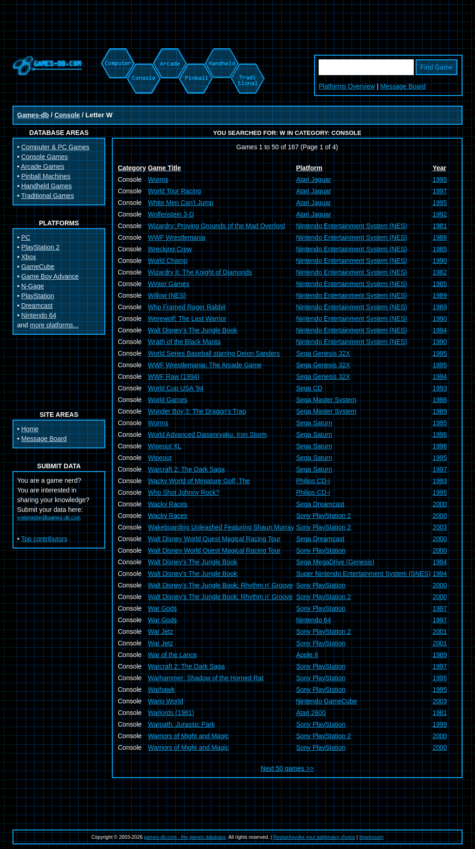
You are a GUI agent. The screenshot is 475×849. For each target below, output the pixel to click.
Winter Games (168, 283)
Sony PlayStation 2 (323, 515)
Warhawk (161, 689)
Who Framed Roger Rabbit (186, 307)
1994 (439, 330)
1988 (439, 237)
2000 (439, 504)
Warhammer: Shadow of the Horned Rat (205, 678)
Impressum (371, 837)
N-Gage (32, 286)
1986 (439, 399)
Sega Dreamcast (320, 504)
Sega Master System (326, 399)
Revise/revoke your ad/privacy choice (314, 837)
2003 (439, 527)
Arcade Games (42, 166)
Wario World (165, 701)
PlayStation (37, 296)
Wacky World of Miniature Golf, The (199, 481)
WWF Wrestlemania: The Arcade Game (205, 365)
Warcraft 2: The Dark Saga (186, 469)
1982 (439, 272)
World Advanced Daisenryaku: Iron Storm (207, 434)
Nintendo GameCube (326, 701)
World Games (167, 399)
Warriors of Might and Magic (188, 736)
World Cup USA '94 (176, 388)
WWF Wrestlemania (176, 237)
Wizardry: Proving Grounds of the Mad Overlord (216, 226)
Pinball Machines (46, 176)
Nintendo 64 (39, 315)
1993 (439, 388)
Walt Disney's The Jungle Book (193, 330)
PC (25, 237)
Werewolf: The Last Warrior (187, 318)
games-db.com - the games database (185, 837)
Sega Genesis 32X (323, 353)
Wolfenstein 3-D (171, 214)
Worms (158, 179)
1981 (439, 226)
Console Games (44, 156)
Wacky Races (167, 504)
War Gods (162, 608)
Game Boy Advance (50, 276)
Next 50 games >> (287, 768)
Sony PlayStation (321, 550)
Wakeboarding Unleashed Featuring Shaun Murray (221, 527)
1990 (439, 260)
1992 (439, 214)
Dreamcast (37, 305)
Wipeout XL (164, 446)
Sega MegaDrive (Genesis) (335, 562)
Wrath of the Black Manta (184, 341)
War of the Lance (172, 654)
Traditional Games (47, 195)
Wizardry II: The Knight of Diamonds (200, 272)
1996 (439, 434)
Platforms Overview (347, 86)
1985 (439, 249)
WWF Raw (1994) (173, 376)
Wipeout (160, 457)
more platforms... (54, 325)
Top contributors (44, 539)
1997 (439, 191)
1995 (439, 179)
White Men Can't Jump (180, 202)
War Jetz (160, 631)
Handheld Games (46, 186)
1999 (439, 724)
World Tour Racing (174, 191)
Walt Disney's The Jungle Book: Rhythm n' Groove (220, 585)
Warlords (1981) (171, 712)
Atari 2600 (311, 712)
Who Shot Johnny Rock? (183, 492)
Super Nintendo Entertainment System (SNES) (363, 573)
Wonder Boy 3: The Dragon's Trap (197, 411)
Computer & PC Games (55, 147)
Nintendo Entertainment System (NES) (351, 226)
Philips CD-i (313, 481)
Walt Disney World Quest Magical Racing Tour (214, 539)
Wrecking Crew (170, 249)
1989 (439, 295)
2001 (439, 631)
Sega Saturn (314, 423)
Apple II (307, 654)
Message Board (403, 86)
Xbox (28, 257)
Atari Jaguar (313, 179)
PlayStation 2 (40, 247)
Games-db (33, 115)
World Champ (167, 260)
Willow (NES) (167, 295)
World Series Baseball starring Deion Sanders (214, 353)
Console (67, 115)
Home (30, 429)
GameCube (38, 266)
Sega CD (309, 388)
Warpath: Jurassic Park (181, 724)
